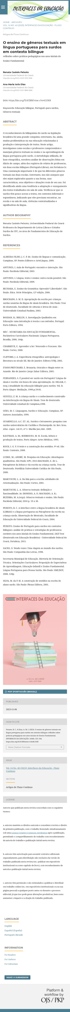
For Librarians (11, 964)
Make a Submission (17, 977)
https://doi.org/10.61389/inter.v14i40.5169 (30, 100)
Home (6, 22)
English (8, 925)
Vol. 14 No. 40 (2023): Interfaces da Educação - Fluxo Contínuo (32, 26)
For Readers (10, 954)
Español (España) (13, 930)
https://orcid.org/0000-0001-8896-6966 (17, 91)
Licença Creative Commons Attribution (29, 832)
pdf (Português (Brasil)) (22, 691)
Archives (16, 22)
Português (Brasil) (14, 934)
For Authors (10, 959)
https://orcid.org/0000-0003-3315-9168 (17, 78)
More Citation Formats (19, 747)
